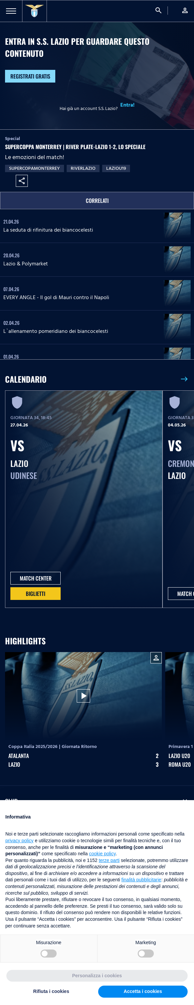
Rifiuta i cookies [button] (51, 991)
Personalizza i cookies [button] (97, 975)
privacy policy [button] (19, 840)
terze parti (109, 860)
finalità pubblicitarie (141, 879)
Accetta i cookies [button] (143, 991)
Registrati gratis (30, 76)
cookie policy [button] (102, 853)
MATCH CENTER (36, 578)
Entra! (127, 105)
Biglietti (35, 594)
